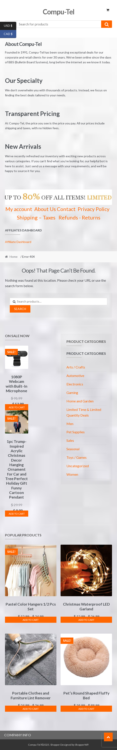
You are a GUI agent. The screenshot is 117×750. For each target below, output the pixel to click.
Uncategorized (77, 466)
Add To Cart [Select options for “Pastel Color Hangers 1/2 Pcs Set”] (31, 619)
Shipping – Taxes (36, 217)
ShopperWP (81, 744)
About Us (45, 209)
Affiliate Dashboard (18, 242)
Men (69, 424)
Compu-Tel (58, 11)
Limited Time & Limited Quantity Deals (83, 412)
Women (72, 474)
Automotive (75, 375)
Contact (66, 209)
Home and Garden (80, 401)
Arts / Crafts (75, 367)
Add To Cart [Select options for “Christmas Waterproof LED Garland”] (86, 619)
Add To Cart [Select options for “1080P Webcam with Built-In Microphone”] (17, 407)
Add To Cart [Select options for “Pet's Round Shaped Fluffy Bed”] (86, 708)
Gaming (72, 392)
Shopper (55, 744)
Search (20, 309)
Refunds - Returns (79, 217)
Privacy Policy (93, 209)
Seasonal (72, 449)
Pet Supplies (75, 432)
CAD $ (10, 34)
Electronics (74, 384)
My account (18, 209)
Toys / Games (76, 457)
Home (14, 256)
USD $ (10, 26)
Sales (70, 440)
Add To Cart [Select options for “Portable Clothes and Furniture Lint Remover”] (31, 708)
